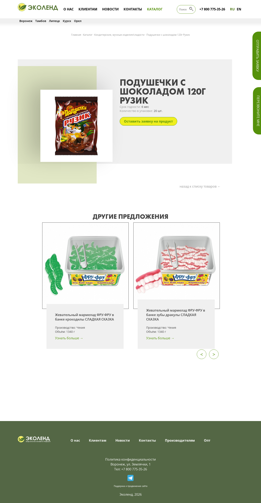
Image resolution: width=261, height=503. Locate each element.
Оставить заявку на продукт (148, 121)
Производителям (180, 440)
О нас (68, 9)
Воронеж (25, 21)
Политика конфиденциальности (130, 459)
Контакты (133, 9)
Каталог (155, 9)
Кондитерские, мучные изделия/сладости (119, 34)
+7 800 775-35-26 (212, 9)
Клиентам (88, 9)
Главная (76, 34)
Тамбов (40, 21)
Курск (67, 21)
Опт (207, 440)
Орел (78, 21)
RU (232, 9)
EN (239, 9)
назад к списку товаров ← (200, 186)
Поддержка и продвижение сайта (130, 486)
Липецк (54, 21)
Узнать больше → (69, 338)
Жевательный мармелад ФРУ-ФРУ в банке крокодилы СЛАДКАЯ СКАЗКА (84, 317)
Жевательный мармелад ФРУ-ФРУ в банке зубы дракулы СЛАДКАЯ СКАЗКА (175, 315)
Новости (110, 9)
